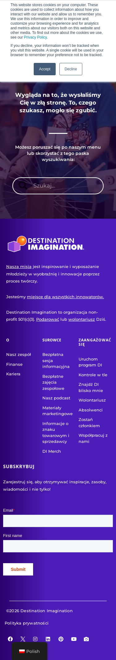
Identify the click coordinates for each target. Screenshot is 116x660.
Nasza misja (19, 266)
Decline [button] (71, 69)
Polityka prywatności (27, 623)
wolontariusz (81, 319)
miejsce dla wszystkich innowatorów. (65, 296)
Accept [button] (44, 69)
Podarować (47, 319)
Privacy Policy (35, 37)
